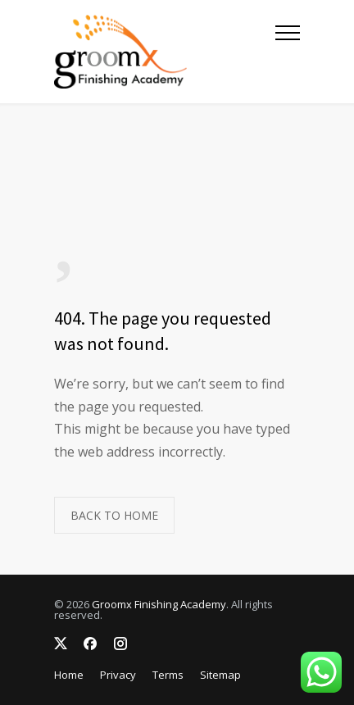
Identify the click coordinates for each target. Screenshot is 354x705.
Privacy (118, 674)
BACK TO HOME (114, 515)
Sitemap (220, 674)
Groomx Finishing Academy (159, 604)
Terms (168, 674)
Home (69, 674)
